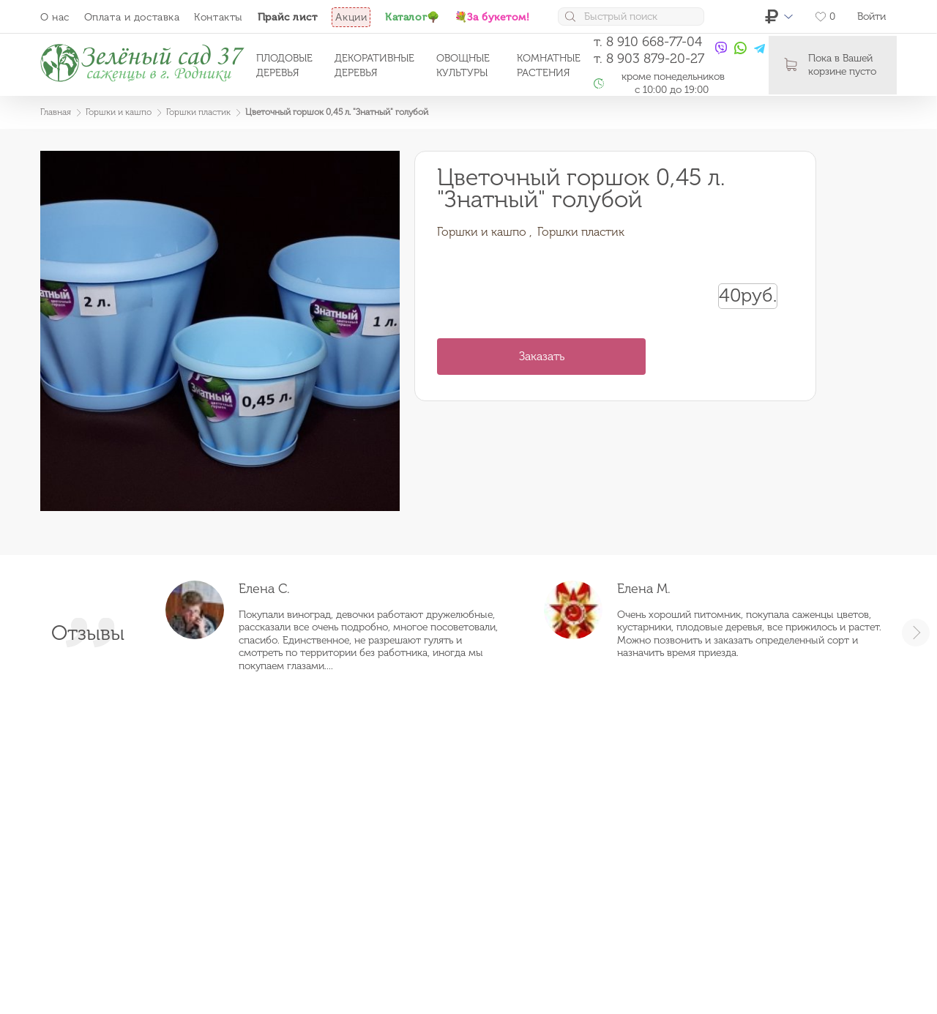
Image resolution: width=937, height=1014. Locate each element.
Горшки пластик (580, 232)
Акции (351, 17)
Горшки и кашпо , (484, 232)
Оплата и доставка (132, 17)
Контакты (218, 17)
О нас (55, 17)
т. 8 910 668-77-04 (648, 42)
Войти (871, 16)
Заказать (541, 356)
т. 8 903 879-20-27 (649, 59)
